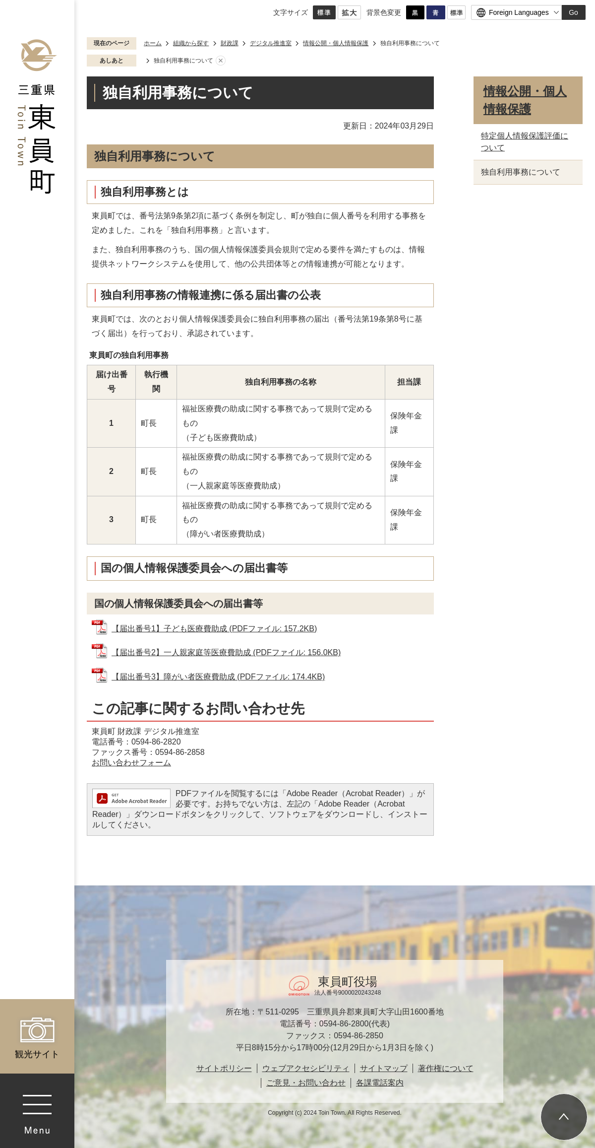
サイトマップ (384, 1068)
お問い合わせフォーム (131, 762)
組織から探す (191, 43)
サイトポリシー (224, 1068)
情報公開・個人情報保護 (335, 43)
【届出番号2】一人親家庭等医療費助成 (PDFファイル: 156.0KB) (226, 652)
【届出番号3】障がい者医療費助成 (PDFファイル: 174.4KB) (218, 677)
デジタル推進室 (271, 43)
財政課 (229, 43)
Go (573, 12)
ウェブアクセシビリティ (306, 1068)
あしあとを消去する (220, 61)
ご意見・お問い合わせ (306, 1083)
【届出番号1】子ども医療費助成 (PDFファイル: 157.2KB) (214, 628)
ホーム (153, 43)
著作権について (446, 1068)
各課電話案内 (380, 1083)
